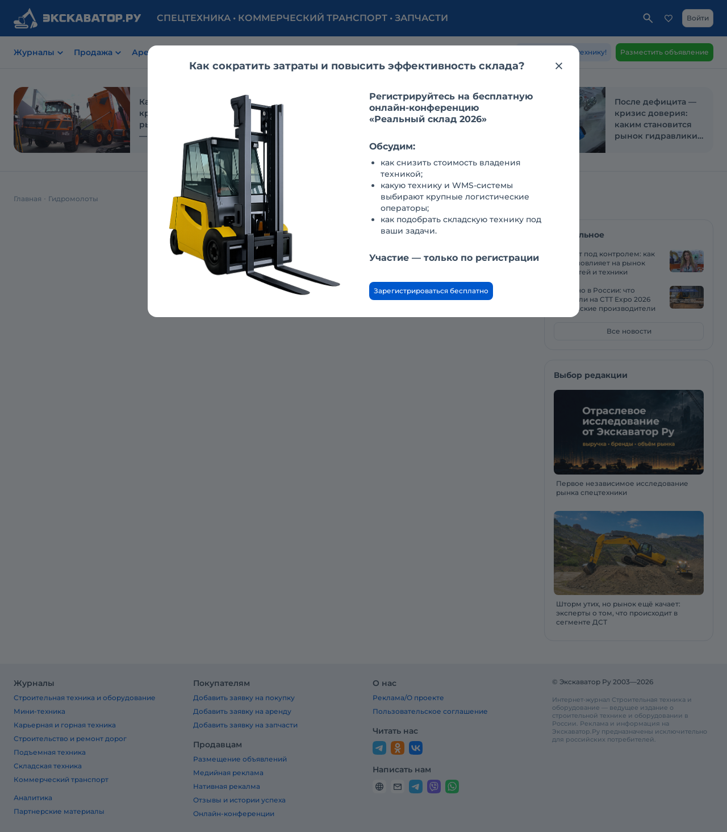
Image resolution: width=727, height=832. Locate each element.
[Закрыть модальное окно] (559, 66)
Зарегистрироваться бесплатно (431, 290)
